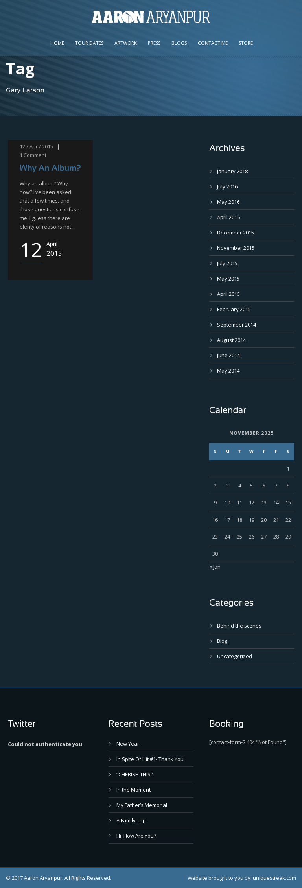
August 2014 (231, 339)
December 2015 (235, 232)
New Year (127, 743)
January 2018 (232, 171)
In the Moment (133, 789)
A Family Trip (131, 820)
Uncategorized (234, 656)
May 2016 (228, 201)
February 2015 (234, 309)
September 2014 (236, 324)
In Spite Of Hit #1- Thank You (150, 758)
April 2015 (228, 293)
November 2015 (235, 247)
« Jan (215, 566)
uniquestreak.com (274, 877)
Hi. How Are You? (136, 835)
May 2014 (228, 370)
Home (57, 43)
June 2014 (228, 355)
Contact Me (213, 43)
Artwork (125, 43)
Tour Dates (89, 43)
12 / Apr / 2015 (36, 146)
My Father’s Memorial (141, 805)
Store (246, 43)
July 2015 (227, 263)
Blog (222, 640)
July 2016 (227, 186)
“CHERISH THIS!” (135, 774)
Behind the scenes (239, 625)
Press (154, 43)
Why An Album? (50, 167)
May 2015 (228, 278)
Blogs (179, 43)
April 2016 (228, 217)
